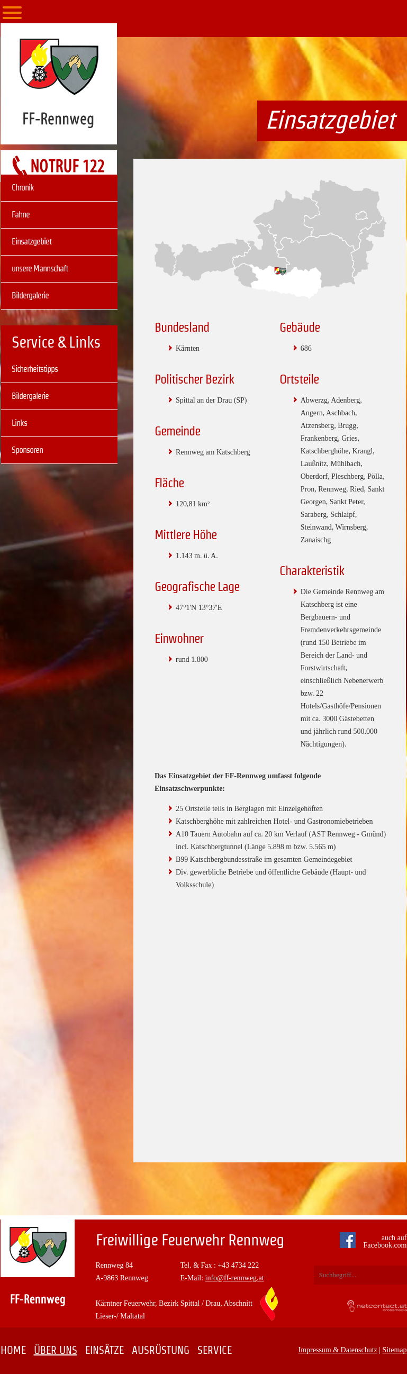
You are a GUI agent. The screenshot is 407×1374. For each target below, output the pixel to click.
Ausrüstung (160, 1350)
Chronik (23, 187)
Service (214, 1350)
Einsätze (104, 1350)
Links (19, 422)
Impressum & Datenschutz (338, 1350)
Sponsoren (27, 449)
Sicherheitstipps (35, 369)
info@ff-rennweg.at (234, 1278)
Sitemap (395, 1350)
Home (13, 1350)
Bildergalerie (30, 295)
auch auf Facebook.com (375, 1241)
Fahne (21, 214)
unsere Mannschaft (40, 268)
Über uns (55, 1350)
